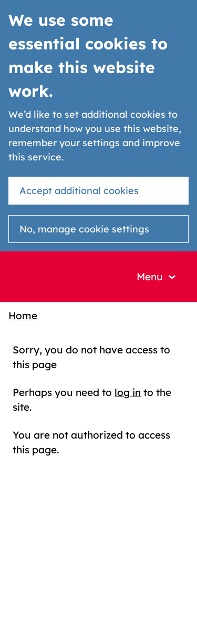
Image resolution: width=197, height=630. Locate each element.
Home (22, 315)
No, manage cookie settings (84, 229)
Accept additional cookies (79, 191)
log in (128, 392)
